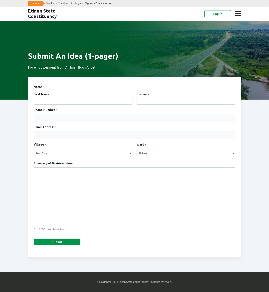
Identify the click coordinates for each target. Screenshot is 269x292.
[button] (239, 13)
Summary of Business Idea (54, 163)
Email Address (45, 127)
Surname (143, 94)
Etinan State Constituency (42, 13)
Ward (141, 144)
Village (40, 144)
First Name (42, 94)
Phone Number (45, 110)
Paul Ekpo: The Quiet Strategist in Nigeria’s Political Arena (79, 3)
